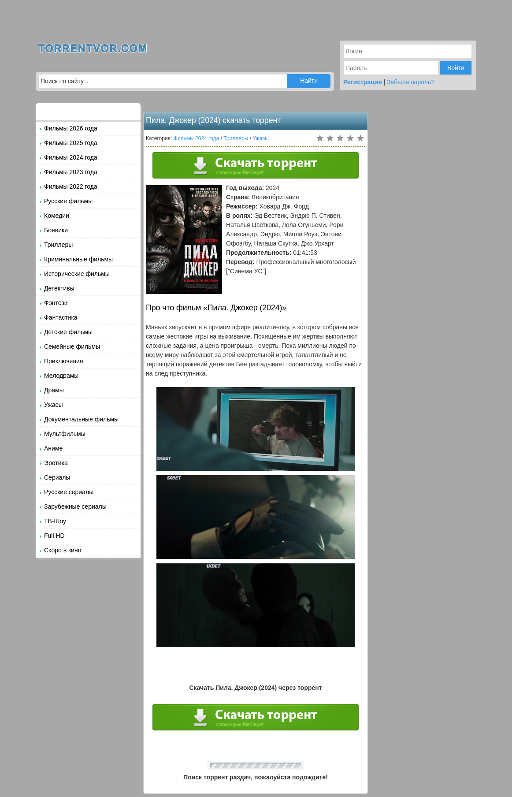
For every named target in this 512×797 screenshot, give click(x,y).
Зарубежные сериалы (75, 506)
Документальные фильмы (81, 419)
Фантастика (61, 317)
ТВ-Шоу (55, 521)
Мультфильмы (64, 433)
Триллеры (58, 244)
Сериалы (57, 477)
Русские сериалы (68, 491)
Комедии (56, 215)
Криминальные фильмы (78, 259)
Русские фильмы (68, 201)
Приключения (63, 361)
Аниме (53, 448)
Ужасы (53, 404)
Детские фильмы (68, 331)
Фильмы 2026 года (70, 128)
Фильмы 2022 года (70, 186)
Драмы (54, 390)
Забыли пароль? (410, 82)
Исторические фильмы (77, 273)
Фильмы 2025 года (70, 142)
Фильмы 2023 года (70, 171)
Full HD (54, 535)
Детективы (59, 288)
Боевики (56, 230)
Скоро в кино (62, 550)
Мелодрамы (61, 375)
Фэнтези (56, 302)
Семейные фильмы (72, 346)
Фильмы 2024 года (70, 157)
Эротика (56, 462)
